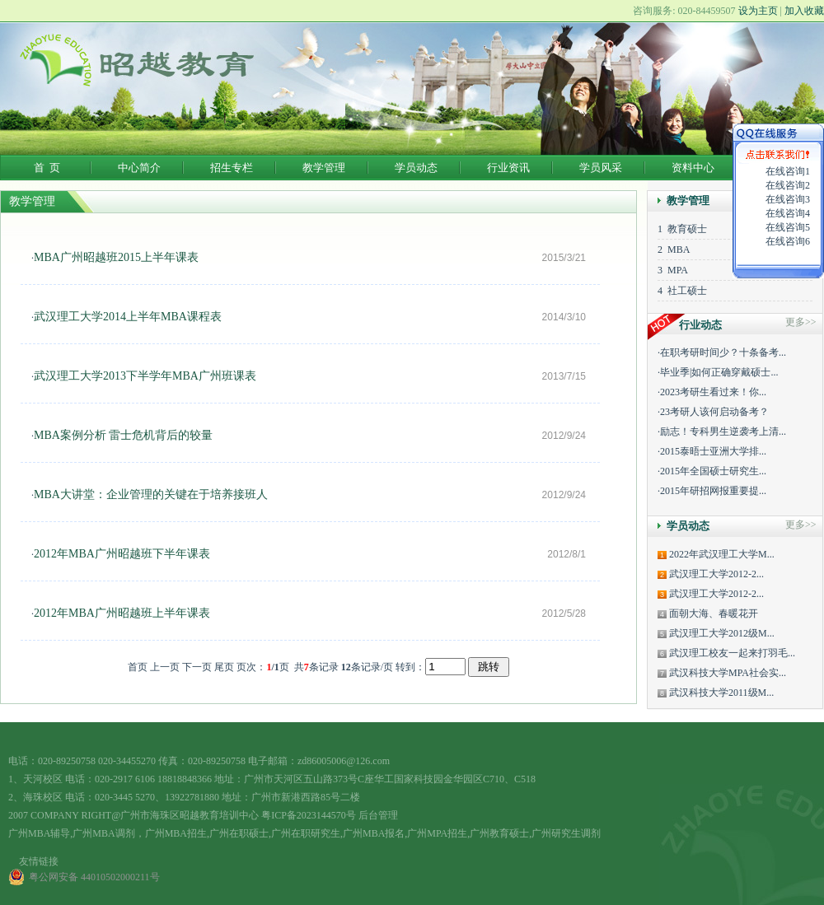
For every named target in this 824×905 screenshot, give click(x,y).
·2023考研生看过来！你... (712, 392)
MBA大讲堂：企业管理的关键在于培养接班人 (151, 494)
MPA (675, 270)
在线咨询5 (787, 227)
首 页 (47, 167)
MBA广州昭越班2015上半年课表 (116, 257)
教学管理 (323, 167)
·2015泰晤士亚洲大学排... (712, 451)
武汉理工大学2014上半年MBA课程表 (128, 316)
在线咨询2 (787, 185)
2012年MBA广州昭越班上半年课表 (122, 613)
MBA (676, 249)
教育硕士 (684, 229)
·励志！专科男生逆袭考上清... (722, 431)
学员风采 (600, 167)
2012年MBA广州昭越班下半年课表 (122, 554)
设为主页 (758, 10)
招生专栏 (231, 167)
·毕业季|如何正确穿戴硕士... (718, 372)
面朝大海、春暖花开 (712, 613)
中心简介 (139, 167)
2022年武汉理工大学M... (721, 554)
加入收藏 (804, 10)
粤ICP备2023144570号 (308, 815)
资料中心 (693, 167)
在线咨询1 (787, 171)
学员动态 (416, 167)
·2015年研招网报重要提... (712, 491)
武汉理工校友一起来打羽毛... (731, 653)
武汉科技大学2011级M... (720, 692)
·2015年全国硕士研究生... (712, 471)
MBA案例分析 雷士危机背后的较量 (123, 435)
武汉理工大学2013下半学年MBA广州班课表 (145, 376)
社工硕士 (684, 290)
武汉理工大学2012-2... (715, 574)
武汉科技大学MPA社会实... (726, 673)
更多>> (801, 524)
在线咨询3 (787, 199)
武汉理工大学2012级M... (721, 633)
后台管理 (378, 815)
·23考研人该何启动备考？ (713, 412)
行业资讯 (508, 167)
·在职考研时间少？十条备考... (722, 352)
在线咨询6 (787, 241)
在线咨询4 (787, 213)
